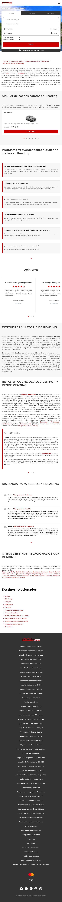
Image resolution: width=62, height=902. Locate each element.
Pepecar (6, 61)
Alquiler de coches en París (31, 706)
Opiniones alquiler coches (31, 830)
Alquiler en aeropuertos (31, 698)
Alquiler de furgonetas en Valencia (31, 766)
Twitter (31, 888)
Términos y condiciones (31, 847)
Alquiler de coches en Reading (13, 63)
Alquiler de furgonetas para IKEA (31, 770)
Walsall (22, 577)
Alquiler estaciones (31, 702)
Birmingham (27, 572)
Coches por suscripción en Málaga (31, 809)
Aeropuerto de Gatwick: (22, 509)
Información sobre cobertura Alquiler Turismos (31, 864)
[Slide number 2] (26, 138)
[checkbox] (31, 24)
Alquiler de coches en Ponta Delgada (31, 749)
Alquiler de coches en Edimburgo (31, 719)
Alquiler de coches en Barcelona (31, 650)
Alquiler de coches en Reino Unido (37, 61)
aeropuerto (22, 426)
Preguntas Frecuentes (31, 834)
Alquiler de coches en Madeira (31, 740)
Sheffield (56, 576)
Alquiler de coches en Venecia (31, 680)
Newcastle (30, 576)
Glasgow (28, 574)
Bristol (51, 572)
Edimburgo (13, 574)
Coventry (5, 574)
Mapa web (31, 839)
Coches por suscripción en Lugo (31, 800)
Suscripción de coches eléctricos (31, 817)
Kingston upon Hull (39, 574)
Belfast (18, 572)
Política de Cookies (31, 852)
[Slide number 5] (35, 138)
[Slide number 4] (32, 138)
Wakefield (15, 577)
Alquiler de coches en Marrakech (31, 715)
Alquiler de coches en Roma (31, 668)
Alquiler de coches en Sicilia (31, 685)
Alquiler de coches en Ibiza (31, 659)
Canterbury (44, 422)
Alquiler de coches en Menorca (31, 655)
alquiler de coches (28, 394)
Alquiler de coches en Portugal (31, 727)
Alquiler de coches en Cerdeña (31, 693)
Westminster (46, 453)
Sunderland (6, 577)
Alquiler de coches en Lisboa (31, 736)
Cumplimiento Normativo (31, 860)
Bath (12, 572)
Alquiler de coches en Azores (31, 745)
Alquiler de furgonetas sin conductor (31, 783)
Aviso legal (31, 843)
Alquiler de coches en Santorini (31, 710)
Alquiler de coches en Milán (31, 676)
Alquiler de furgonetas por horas (31, 779)
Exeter (21, 574)
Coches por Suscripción (31, 787)
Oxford (8, 74)
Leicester (56, 574)
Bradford (36, 572)
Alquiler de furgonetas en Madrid (31, 762)
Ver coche (31, 131)
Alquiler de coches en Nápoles (31, 672)
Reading (49, 576)
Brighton (44, 572)
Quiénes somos (31, 826)
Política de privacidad (31, 856)
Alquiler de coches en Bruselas (31, 723)
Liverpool (5, 576)
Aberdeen (5, 572)
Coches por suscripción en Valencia (31, 813)
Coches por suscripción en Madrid (31, 804)
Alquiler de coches (17, 61)
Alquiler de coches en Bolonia (31, 689)
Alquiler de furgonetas (31, 753)
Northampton (7, 424)
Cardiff (57, 572)
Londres (13, 576)
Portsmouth (55, 422)
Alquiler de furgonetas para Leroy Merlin (31, 775)
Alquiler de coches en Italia (31, 663)
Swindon (21, 74)
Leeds (50, 574)
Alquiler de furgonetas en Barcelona (31, 757)
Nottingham (40, 576)
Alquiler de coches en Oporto (31, 732)
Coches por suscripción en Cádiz (31, 796)
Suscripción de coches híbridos (31, 822)
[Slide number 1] (24, 138)
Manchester (21, 576)
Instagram (40, 888)
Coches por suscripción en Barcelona (31, 792)
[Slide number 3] (29, 138)
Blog (21, 888)
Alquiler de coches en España (31, 646)
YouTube (35, 888)
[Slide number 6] (38, 138)
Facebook (26, 888)
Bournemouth (25, 424)
